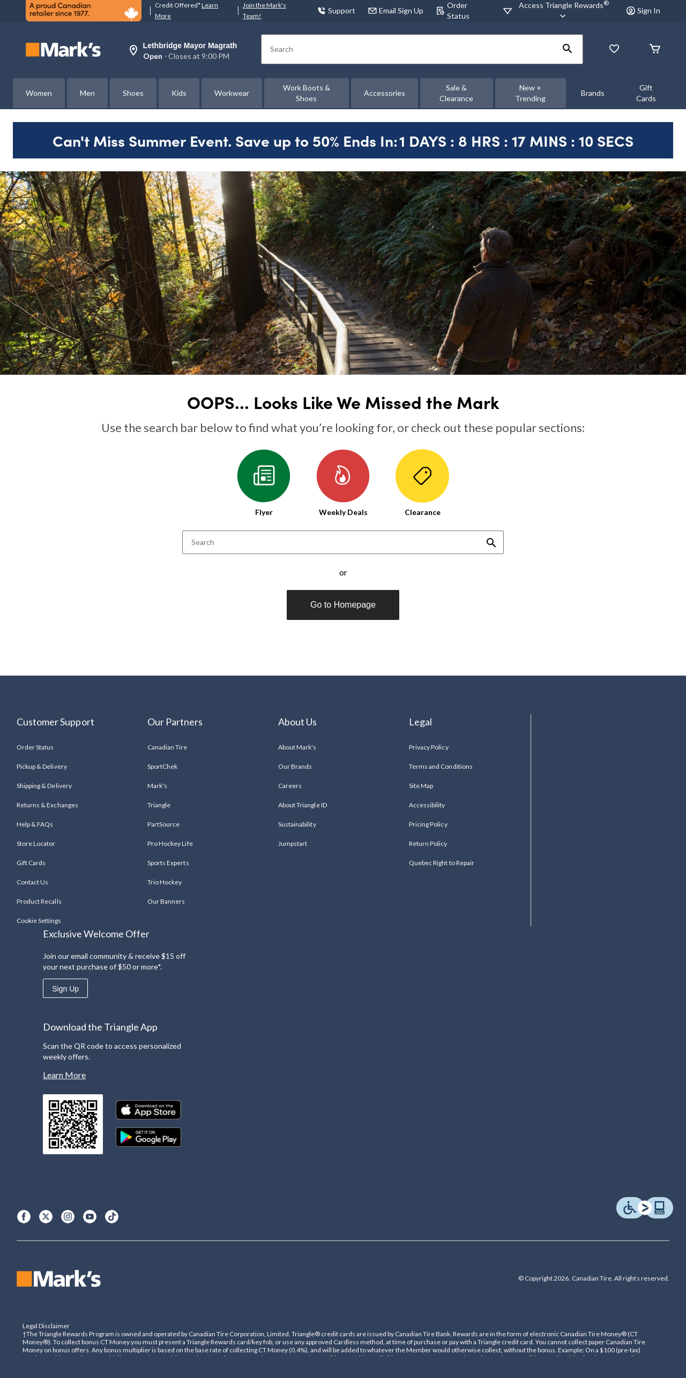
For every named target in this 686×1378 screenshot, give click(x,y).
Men (87, 92)
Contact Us (32, 882)
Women (39, 92)
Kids (179, 92)
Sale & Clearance (456, 93)
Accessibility (427, 805)
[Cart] (655, 49)
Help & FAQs (35, 824)
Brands (593, 92)
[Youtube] (89, 1216)
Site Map (421, 786)
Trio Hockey (164, 882)
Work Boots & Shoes (306, 93)
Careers (290, 786)
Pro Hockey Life (170, 843)
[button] (567, 49)
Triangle (158, 805)
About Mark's (297, 747)
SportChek (162, 766)
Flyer (263, 483)
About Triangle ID (302, 805)
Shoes (133, 92)
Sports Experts (168, 863)
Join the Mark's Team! (264, 10)
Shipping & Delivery (44, 786)
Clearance (422, 483)
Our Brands (295, 766)
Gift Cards (646, 93)
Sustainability (297, 824)
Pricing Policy (428, 824)
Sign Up (65, 989)
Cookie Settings (39, 921)
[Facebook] (24, 1216)
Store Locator (36, 843)
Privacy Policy (429, 747)
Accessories (384, 92)
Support (336, 10)
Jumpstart (292, 843)
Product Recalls (39, 901)
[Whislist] (614, 49)
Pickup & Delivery (42, 766)
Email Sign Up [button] (395, 10)
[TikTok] (111, 1216)
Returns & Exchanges (47, 805)
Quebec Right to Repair (441, 863)
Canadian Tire (167, 747)
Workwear (231, 92)
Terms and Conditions (441, 766)
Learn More (64, 1075)
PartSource (163, 824)
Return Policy (428, 843)
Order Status (35, 747)
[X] (46, 1216)
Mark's (157, 786)
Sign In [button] (643, 10)
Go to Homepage (343, 604)
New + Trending (530, 93)
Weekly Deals (343, 483)
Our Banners (166, 901)
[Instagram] (67, 1216)
